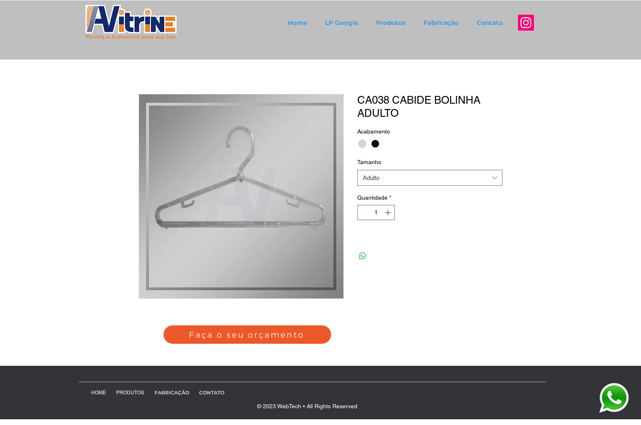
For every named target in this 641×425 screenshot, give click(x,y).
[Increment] (388, 212)
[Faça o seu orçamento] (247, 334)
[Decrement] (364, 212)
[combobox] (429, 178)
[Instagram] (526, 23)
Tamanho (369, 162)
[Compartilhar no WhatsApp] (363, 256)
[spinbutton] (376, 212)
